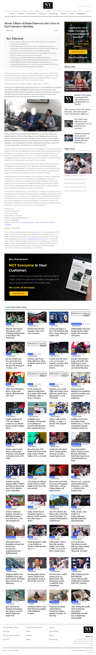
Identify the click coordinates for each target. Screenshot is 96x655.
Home (13, 14)
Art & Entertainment (10, 627)
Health (28, 631)
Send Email (13, 213)
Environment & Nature (11, 635)
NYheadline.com (81, 650)
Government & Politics (34, 627)
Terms (5, 650)
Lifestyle (29, 635)
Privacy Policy (14, 650)
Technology (53, 14)
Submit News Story (78, 52)
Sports (51, 635)
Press (72, 14)
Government (31, 14)
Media (28, 639)
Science (64, 14)
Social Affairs (53, 631)
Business (42, 14)
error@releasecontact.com (35, 239)
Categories (81, 14)
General (21, 14)
